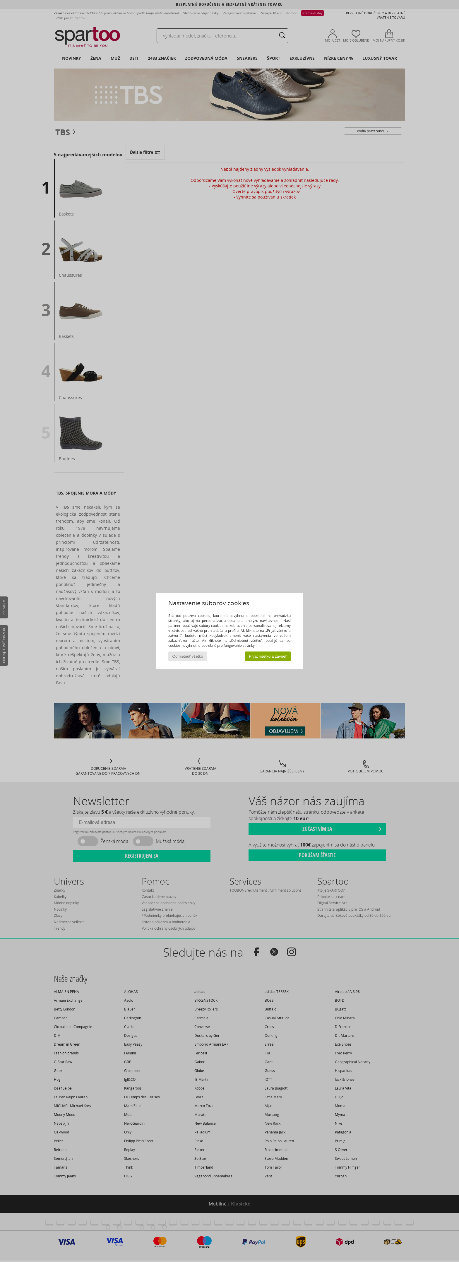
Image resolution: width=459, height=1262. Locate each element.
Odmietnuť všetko (187, 656)
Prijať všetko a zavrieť (268, 656)
